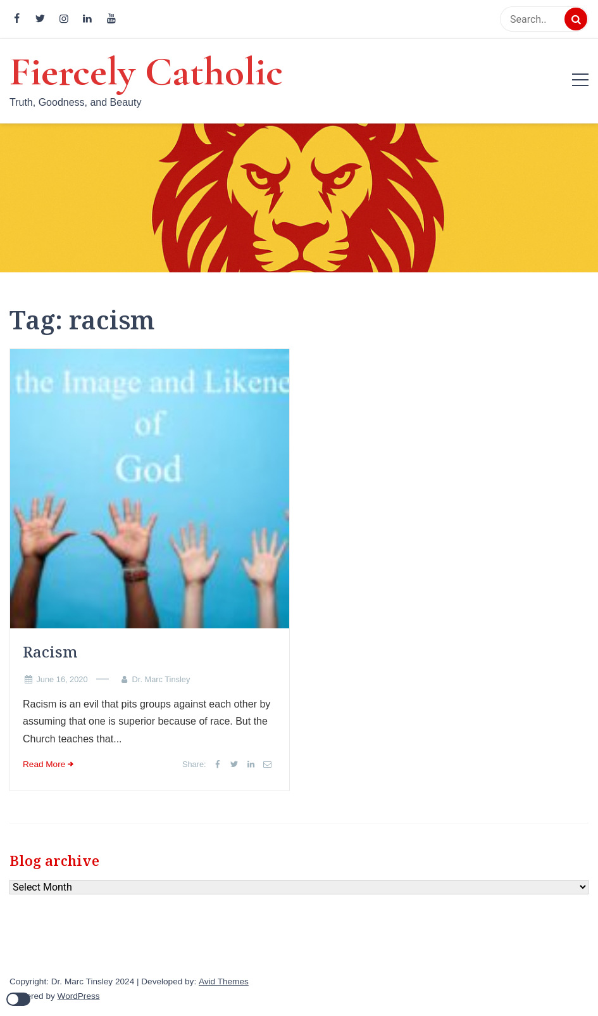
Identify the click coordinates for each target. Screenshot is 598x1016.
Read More (44, 764)
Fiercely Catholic (146, 71)
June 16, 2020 (61, 679)
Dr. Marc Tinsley (161, 679)
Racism (50, 651)
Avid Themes (224, 981)
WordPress (79, 996)
